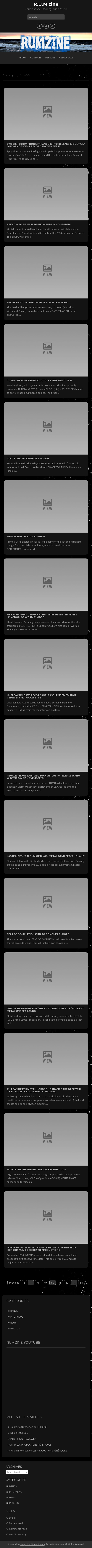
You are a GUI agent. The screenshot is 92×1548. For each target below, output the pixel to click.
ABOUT (22, 57)
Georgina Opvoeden (21, 1427)
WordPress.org (17, 1534)
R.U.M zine (46, 4)
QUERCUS (22, 1432)
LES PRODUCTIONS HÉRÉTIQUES (34, 1444)
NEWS (13, 1322)
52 (67, 1282)
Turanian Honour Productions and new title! (39, 380)
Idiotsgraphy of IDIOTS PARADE (28, 458)
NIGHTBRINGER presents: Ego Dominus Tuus (36, 1169)
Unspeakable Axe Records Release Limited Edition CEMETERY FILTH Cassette (41, 696)
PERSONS (50, 57)
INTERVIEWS (16, 1316)
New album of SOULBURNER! (26, 536)
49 (45, 1282)
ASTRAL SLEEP (28, 1438)
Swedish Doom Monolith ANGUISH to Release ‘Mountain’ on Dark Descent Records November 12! (46, 145)
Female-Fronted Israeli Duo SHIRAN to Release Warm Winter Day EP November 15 (43, 776)
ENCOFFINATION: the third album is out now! (37, 302)
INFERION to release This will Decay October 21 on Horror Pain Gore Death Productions (41, 1248)
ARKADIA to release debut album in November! (39, 224)
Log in (12, 1517)
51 (60, 1282)
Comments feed (18, 1528)
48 (38, 1282)
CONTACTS (35, 57)
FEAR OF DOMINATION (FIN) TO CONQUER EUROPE (38, 934)
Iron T (13, 1438)
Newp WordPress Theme (32, 1544)
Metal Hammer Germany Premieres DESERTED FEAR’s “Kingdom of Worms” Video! (42, 615)
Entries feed (16, 1523)
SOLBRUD (42, 1427)
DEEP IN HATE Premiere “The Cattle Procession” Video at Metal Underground (45, 1009)
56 (81, 1282)
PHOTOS (15, 1328)
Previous (14, 1282)
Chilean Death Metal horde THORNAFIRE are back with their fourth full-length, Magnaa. (44, 1090)
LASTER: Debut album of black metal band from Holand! (46, 856)
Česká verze (66, 57)
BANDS (14, 1310)
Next (46, 1287)
